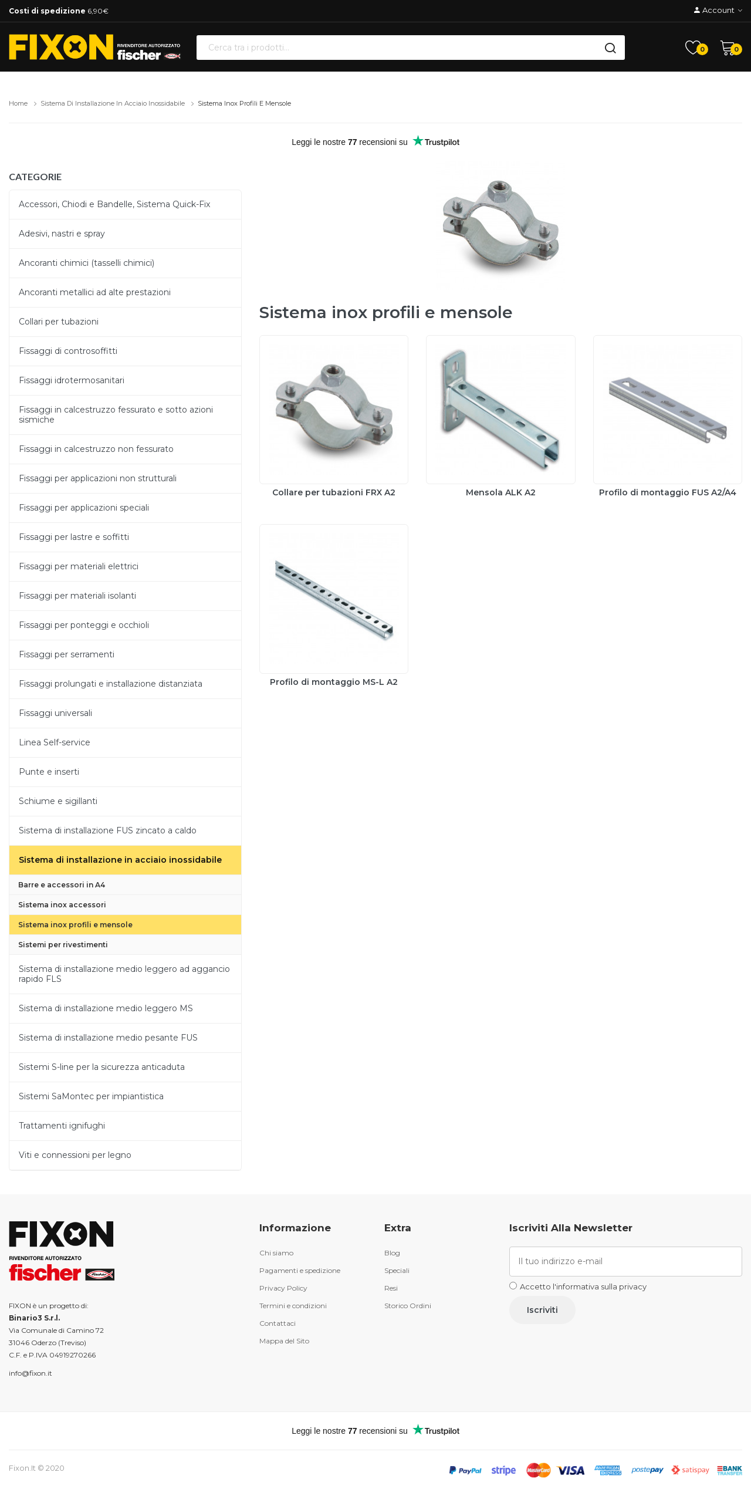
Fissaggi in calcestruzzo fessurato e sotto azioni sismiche (116, 414)
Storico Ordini (407, 1305)
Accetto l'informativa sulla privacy (583, 1286)
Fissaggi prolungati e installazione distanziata (110, 683)
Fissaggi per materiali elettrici (78, 566)
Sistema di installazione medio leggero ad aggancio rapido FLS (124, 974)
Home (18, 103)
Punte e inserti (49, 771)
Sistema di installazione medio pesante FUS (108, 1037)
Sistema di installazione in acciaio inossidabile (112, 103)
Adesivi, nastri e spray (62, 233)
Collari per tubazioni (59, 321)
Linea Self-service (54, 742)
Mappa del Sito (284, 1340)
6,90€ (59, 10)
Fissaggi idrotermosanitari (71, 380)
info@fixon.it (30, 1373)
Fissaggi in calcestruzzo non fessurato (96, 449)
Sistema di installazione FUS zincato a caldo (108, 830)
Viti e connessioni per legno (75, 1155)
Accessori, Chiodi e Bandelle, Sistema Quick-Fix (114, 204)
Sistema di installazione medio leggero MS (106, 1008)
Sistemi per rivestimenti (63, 944)
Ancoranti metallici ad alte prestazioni (95, 292)
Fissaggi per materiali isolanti (77, 595)
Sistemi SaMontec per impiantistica (91, 1096)
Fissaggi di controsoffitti (68, 351)
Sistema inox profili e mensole (244, 103)
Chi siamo (276, 1252)
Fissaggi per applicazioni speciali (84, 507)
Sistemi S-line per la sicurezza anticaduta (102, 1067)
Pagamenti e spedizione (299, 1270)
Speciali (397, 1270)
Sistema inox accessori (62, 904)
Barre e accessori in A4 (61, 884)
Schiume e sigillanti (58, 801)
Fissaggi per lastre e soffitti (74, 537)
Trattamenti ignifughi (62, 1125)
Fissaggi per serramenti (66, 654)
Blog (392, 1252)
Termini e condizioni (293, 1305)
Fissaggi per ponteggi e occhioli (84, 625)
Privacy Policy (283, 1288)
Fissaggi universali (55, 713)
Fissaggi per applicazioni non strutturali (98, 478)
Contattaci (277, 1323)
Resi (391, 1288)
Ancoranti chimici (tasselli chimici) (86, 263)
